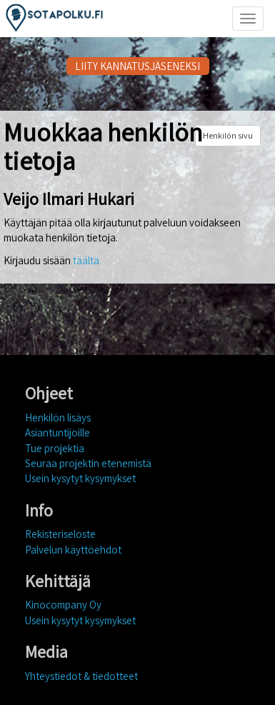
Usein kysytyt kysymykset (80, 478)
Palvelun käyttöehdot (73, 549)
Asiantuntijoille (57, 432)
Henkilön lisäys (58, 417)
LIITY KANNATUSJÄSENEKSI (137, 66)
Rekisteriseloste (60, 534)
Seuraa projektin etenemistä (88, 463)
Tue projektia (54, 448)
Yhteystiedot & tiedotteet (81, 676)
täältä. (87, 260)
